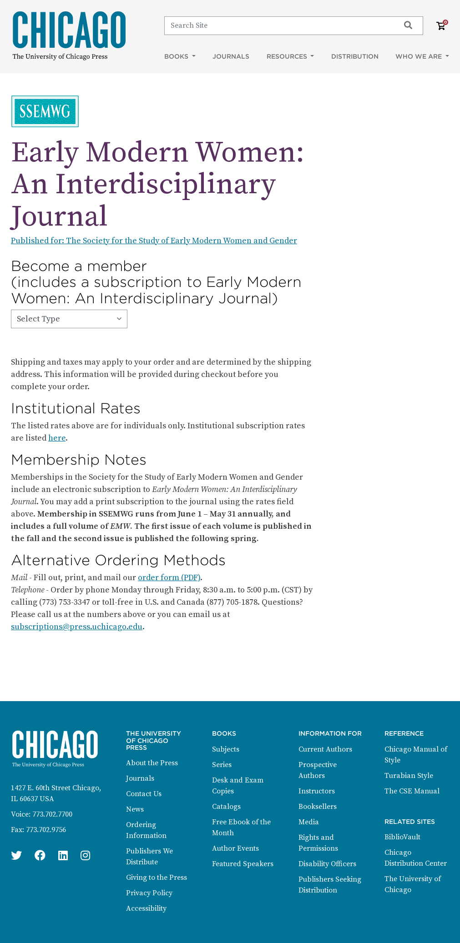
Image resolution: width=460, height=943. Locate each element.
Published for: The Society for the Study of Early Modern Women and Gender (154, 241)
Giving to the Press (156, 877)
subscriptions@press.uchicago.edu (76, 627)
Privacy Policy (149, 893)
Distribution (355, 56)
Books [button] (177, 56)
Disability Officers (327, 863)
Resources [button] (288, 56)
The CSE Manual (412, 791)
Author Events (235, 848)
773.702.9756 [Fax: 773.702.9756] (46, 829)
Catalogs (226, 806)
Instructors (316, 791)
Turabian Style (408, 775)
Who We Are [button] (419, 56)
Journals (230, 56)
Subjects (225, 749)
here (57, 438)
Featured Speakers (242, 863)
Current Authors (325, 749)
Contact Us (144, 793)
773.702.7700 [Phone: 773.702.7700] (52, 814)
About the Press (152, 762)
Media (308, 822)
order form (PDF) (169, 577)
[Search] (278, 25)
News (135, 809)
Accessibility (146, 908)
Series (222, 764)
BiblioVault (402, 837)
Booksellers (317, 806)
